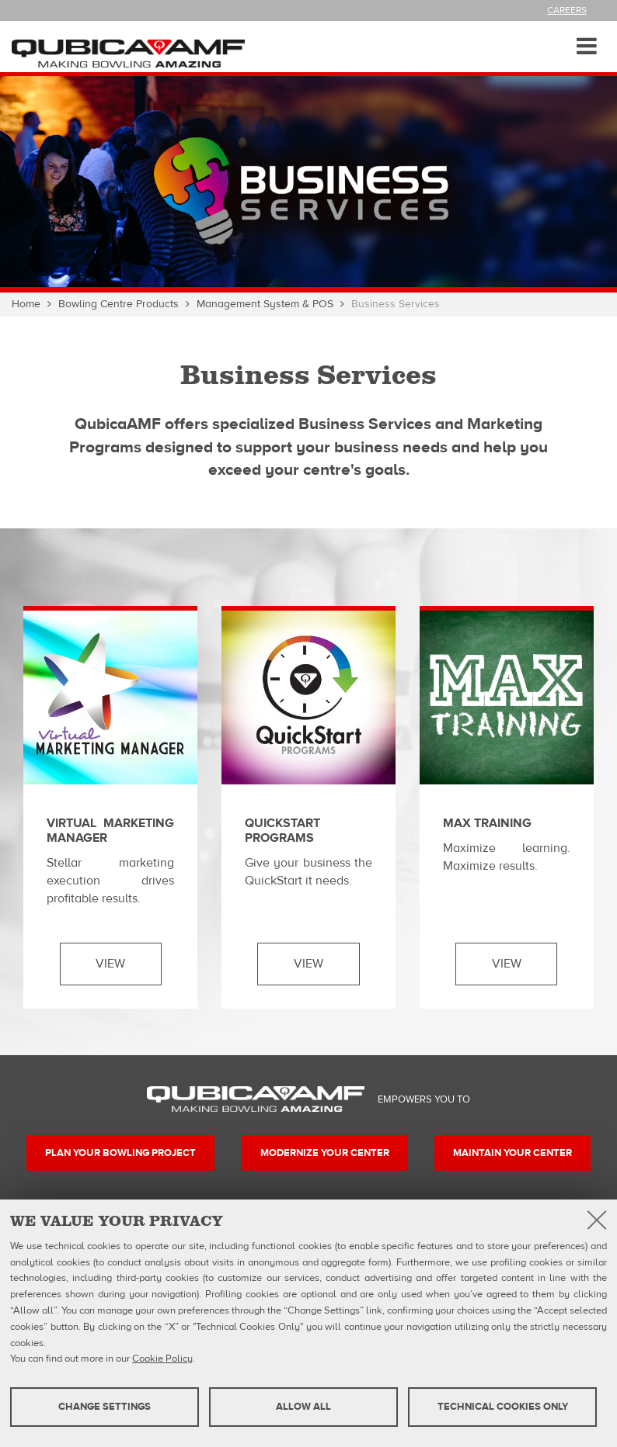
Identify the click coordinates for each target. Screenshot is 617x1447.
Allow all (303, 1406)
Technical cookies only (502, 1406)
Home (26, 304)
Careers (567, 10)
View (110, 963)
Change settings (104, 1406)
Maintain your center (512, 1153)
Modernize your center (324, 1153)
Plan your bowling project (120, 1153)
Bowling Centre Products (118, 304)
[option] (308, 181)
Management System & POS (265, 304)
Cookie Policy (162, 1358)
